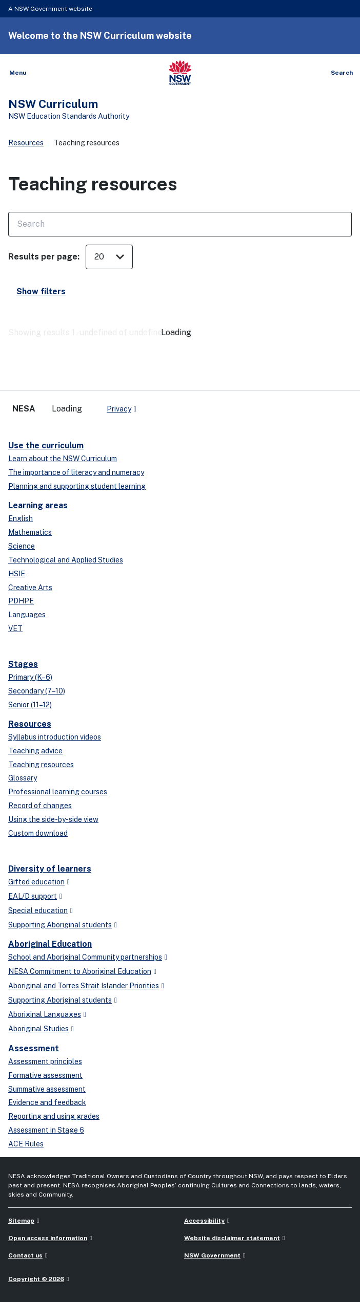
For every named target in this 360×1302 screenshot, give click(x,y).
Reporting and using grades (53, 1116)
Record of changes (40, 805)
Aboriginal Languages (44, 1014)
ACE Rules (26, 1144)
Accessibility (204, 1220)
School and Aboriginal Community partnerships (85, 957)
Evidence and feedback (47, 1102)
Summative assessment (47, 1089)
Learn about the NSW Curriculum (62, 458)
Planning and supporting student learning (77, 486)
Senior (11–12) (30, 705)
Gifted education (36, 882)
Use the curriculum (46, 445)
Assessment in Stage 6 (46, 1130)
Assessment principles (45, 1061)
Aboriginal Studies (38, 1029)
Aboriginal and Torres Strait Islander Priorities (83, 986)
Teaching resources (41, 765)
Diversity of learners (49, 869)
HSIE (16, 574)
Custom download (38, 833)
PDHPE (21, 601)
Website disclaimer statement (232, 1238)
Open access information (47, 1238)
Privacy (119, 409)
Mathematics (30, 532)
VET (15, 628)
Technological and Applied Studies (65, 560)
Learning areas (38, 505)
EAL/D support (32, 896)
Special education (38, 910)
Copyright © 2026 (36, 1279)
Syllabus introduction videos (54, 737)
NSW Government (212, 1255)
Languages (27, 615)
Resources (26, 143)
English (20, 518)
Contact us (25, 1255)
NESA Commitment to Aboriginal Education (79, 971)
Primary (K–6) (30, 677)
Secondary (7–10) (36, 691)
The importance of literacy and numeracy (76, 472)
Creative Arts (30, 587)
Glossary (22, 778)
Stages (23, 664)
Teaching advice (35, 751)
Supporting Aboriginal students (60, 925)
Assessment (33, 1048)
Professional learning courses (57, 792)
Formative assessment (45, 1075)
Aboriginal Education (50, 944)
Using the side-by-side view (53, 819)
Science (21, 546)
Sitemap (21, 1220)
